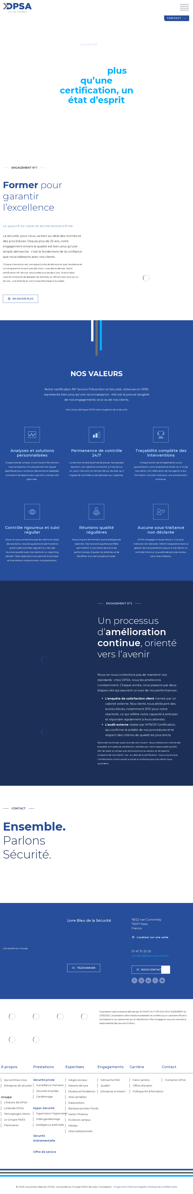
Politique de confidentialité (162, 1186)
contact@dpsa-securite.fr (150, 955)
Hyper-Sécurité (44, 1108)
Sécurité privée (44, 1080)
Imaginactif (119, 1186)
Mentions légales (137, 1186)
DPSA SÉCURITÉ (88, 44)
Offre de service (44, 1152)
